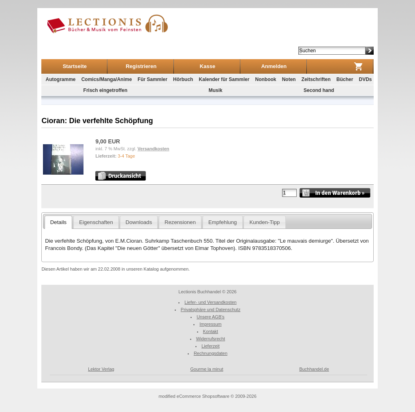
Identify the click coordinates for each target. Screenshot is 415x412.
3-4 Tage (126, 156)
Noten (289, 79)
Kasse (207, 66)
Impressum (210, 324)
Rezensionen (180, 222)
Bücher (344, 79)
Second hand (319, 90)
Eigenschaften (96, 222)
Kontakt (210, 331)
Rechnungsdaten (210, 353)
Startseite (75, 66)
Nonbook (265, 79)
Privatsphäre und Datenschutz (210, 309)
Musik (215, 90)
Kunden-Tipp (264, 222)
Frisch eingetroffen (105, 90)
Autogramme (60, 79)
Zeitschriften (316, 79)
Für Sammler (152, 79)
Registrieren (141, 66)
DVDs (365, 79)
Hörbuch (183, 79)
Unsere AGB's (211, 316)
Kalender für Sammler (224, 79)
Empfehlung (222, 222)
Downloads (139, 222)
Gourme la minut (206, 369)
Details (58, 222)
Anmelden (274, 66)
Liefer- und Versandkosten (210, 302)
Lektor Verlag (101, 369)
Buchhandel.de (314, 369)
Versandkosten (153, 148)
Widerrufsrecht (210, 338)
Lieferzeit (210, 346)
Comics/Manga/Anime (106, 79)
